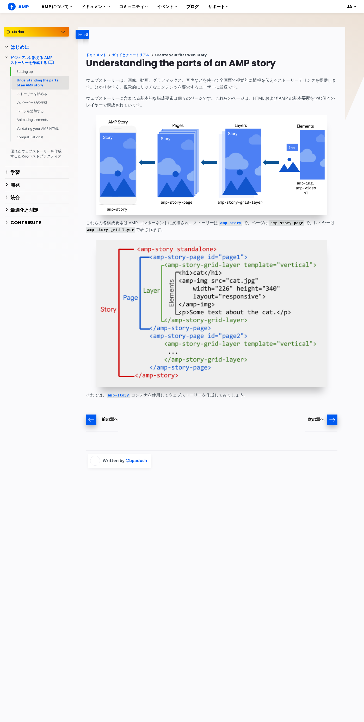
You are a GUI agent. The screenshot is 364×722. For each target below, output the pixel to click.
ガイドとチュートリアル (130, 54)
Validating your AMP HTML (38, 128)
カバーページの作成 (32, 102)
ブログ (192, 7)
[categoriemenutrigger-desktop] (97, 34)
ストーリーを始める (32, 93)
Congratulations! (30, 137)
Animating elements (33, 119)
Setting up (25, 71)
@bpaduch (136, 460)
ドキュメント (95, 7)
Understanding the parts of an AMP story (37, 82)
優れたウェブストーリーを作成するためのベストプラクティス (35, 154)
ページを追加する (30, 111)
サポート (218, 7)
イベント (167, 7)
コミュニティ (133, 7)
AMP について (56, 7)
